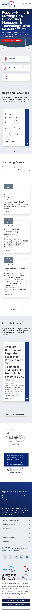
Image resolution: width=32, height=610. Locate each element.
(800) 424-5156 (15, 550)
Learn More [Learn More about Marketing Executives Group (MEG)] (8, 211)
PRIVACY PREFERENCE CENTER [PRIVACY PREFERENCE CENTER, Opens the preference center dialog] (16, 608)
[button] (27, 4)
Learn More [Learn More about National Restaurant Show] (8, 294)
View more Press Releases (16, 414)
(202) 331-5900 (6, 550)
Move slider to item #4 (20, 47)
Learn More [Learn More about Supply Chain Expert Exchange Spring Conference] (8, 250)
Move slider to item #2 (14, 47)
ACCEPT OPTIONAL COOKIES (16, 600)
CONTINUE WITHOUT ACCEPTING (16, 597)
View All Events (16, 309)
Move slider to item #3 (17, 47)
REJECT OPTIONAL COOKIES (16, 604)
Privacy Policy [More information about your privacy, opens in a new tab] (18, 594)
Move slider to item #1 (12, 47)
